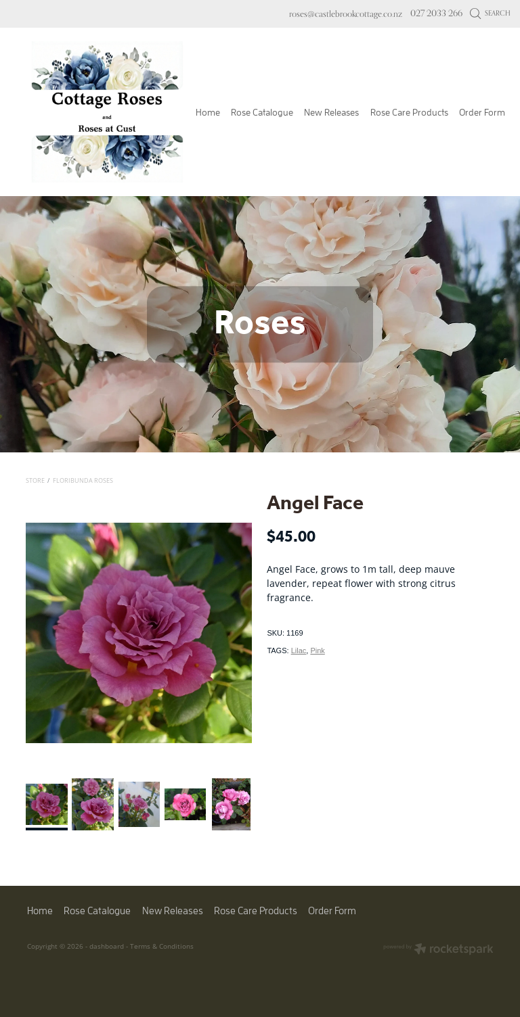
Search (490, 13)
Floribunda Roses (83, 480)
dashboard (106, 946)
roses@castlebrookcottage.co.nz (345, 12)
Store (35, 480)
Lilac (299, 650)
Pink (317, 650)
